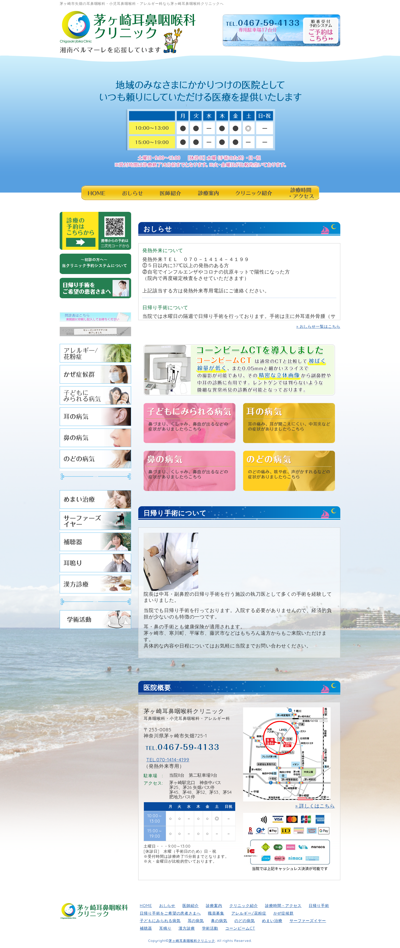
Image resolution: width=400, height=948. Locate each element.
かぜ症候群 (95, 375)
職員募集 (216, 913)
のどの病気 (95, 460)
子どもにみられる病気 (95, 396)
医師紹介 (170, 192)
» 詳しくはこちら (315, 806)
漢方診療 (95, 585)
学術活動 (95, 620)
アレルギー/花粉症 (95, 354)
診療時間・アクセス (299, 192)
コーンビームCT (240, 928)
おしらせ (131, 192)
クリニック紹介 (253, 192)
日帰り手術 (319, 905)
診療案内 (208, 192)
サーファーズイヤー (95, 522)
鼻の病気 (95, 439)
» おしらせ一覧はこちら (318, 326)
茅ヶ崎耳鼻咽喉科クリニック (192, 941)
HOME (96, 192)
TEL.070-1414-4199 (167, 760)
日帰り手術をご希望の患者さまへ (170, 913)
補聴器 (95, 543)
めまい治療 (95, 500)
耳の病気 (95, 417)
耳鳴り (95, 564)
